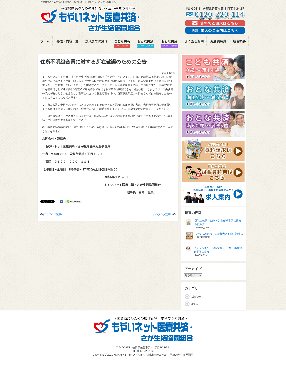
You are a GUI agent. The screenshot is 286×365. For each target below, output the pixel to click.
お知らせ (195, 296)
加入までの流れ (96, 41)
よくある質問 (194, 41)
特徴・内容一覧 (67, 41)
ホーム (45, 41)
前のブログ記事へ (53, 214)
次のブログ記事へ (163, 214)
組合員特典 (218, 41)
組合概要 (239, 41)
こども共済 (122, 44)
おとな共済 (145, 44)
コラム (194, 303)
